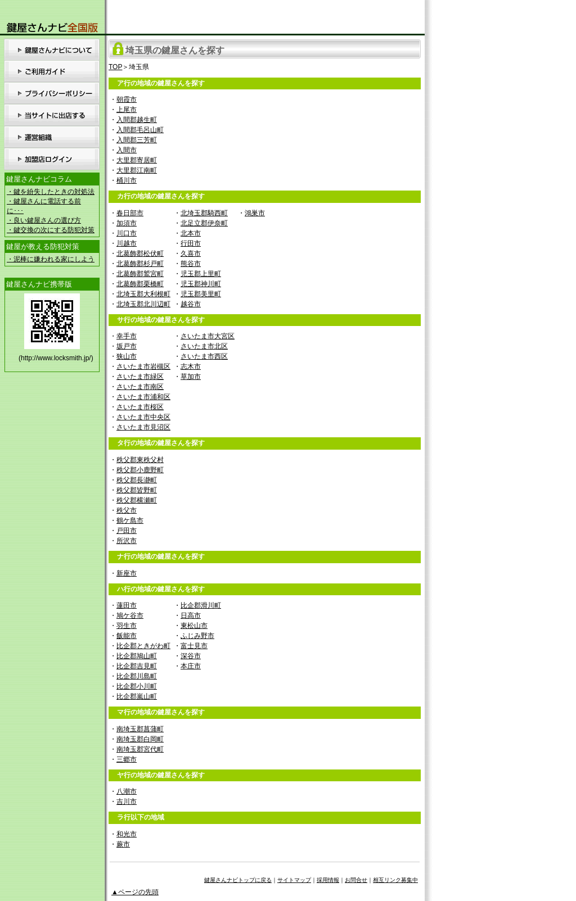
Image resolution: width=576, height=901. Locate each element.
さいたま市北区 (204, 346)
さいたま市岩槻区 (143, 366)
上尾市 (126, 110)
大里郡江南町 (136, 170)
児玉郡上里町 (201, 274)
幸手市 (126, 336)
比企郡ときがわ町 (143, 646)
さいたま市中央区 (143, 417)
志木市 (191, 366)
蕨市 (123, 844)
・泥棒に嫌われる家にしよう (50, 259)
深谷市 (191, 656)
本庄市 (191, 666)
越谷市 (191, 304)
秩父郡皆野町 (136, 490)
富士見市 (194, 646)
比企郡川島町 (136, 676)
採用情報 (328, 880)
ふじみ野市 (197, 636)
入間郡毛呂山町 (140, 130)
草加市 (191, 377)
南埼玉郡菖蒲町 (140, 729)
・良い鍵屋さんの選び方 (44, 220)
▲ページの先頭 (135, 892)
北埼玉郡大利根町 (143, 294)
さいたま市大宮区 (208, 336)
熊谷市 (191, 264)
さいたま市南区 (140, 387)
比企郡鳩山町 (136, 656)
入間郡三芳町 (136, 140)
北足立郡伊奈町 (204, 223)
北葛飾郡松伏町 (140, 253)
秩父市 (126, 510)
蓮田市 (126, 605)
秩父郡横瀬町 (136, 500)
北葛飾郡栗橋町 (140, 284)
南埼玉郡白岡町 (140, 739)
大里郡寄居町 (136, 160)
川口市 (126, 233)
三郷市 (126, 759)
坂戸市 (126, 346)
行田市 (191, 243)
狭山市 (126, 356)
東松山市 (194, 626)
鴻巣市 (255, 213)
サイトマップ (294, 880)
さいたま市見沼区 (143, 427)
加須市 (126, 223)
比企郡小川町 (136, 686)
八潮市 (126, 791)
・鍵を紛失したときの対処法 (50, 192)
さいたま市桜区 (140, 407)
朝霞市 (126, 99)
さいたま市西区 (204, 356)
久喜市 (191, 253)
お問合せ (356, 880)
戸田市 (126, 531)
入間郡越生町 (136, 120)
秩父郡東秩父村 (140, 460)
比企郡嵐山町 (136, 696)
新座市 (126, 573)
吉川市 (126, 801)
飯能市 (126, 636)
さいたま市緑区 (140, 377)
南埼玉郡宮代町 (140, 749)
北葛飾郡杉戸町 (140, 264)
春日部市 (129, 213)
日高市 (191, 615)
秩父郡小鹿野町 (140, 470)
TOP (115, 67)
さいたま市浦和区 (143, 397)
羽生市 (126, 626)
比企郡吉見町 (136, 666)
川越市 (126, 243)
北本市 (191, 233)
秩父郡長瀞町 (136, 480)
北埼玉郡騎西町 (204, 213)
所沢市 (126, 541)
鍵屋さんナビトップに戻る (238, 880)
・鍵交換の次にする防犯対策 (50, 230)
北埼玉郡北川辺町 (143, 304)
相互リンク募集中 (395, 880)
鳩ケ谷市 (129, 615)
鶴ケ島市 (129, 520)
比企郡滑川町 (201, 605)
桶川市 (126, 180)
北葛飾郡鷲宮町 (140, 274)
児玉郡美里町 (201, 294)
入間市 (126, 150)
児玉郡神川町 (201, 284)
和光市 (126, 834)
